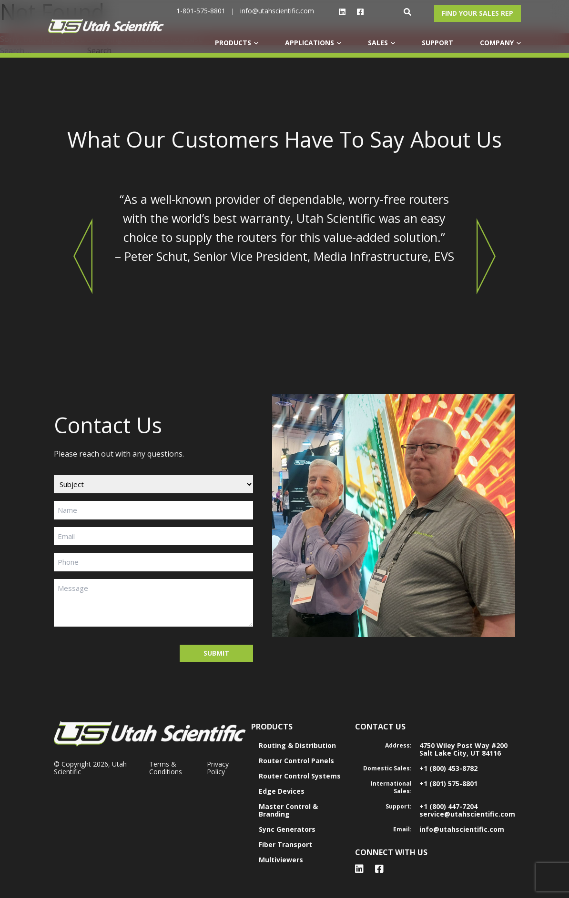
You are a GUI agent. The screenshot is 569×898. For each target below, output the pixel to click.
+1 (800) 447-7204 (448, 806)
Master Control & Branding (288, 810)
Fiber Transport (285, 844)
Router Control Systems (300, 775)
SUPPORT (437, 42)
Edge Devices (282, 791)
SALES (378, 42)
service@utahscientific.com (467, 813)
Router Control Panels (296, 760)
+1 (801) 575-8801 (448, 783)
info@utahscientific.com (277, 10)
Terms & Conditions (165, 768)
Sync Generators (287, 829)
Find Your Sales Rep (477, 13)
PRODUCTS (233, 42)
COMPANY (497, 42)
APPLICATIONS (309, 42)
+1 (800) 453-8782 (448, 768)
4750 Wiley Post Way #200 (463, 745)
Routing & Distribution (297, 745)
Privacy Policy (218, 768)
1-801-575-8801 (200, 10)
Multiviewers (281, 859)
